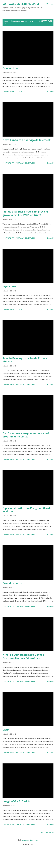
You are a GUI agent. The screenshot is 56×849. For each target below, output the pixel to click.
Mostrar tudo (45, 21)
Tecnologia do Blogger (28, 840)
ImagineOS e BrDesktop (17, 801)
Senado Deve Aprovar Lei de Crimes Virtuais (25, 359)
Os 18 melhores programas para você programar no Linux (26, 434)
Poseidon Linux (12, 583)
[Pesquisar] (47, 4)
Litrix (6, 729)
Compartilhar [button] (8, 91)
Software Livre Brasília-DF (21, 4)
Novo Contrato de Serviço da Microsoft (27, 140)
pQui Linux (9, 286)
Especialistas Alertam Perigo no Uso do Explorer (27, 509)
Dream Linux (11, 68)
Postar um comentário (25, 163)
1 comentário (21, 91)
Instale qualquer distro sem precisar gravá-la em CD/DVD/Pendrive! (25, 213)
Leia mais (50, 91)
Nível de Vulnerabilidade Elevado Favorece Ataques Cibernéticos (23, 656)
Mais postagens (47, 832)
